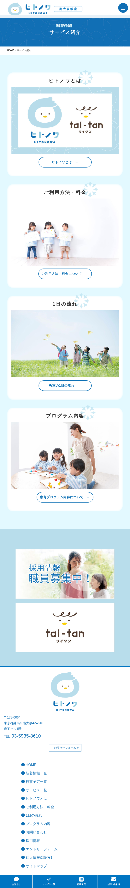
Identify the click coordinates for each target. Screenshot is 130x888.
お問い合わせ (34, 832)
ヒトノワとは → (65, 162)
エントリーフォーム (39, 849)
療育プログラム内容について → (65, 497)
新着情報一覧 (34, 773)
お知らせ (16, 881)
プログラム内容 (36, 824)
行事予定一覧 (34, 782)
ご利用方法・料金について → (65, 273)
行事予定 (81, 881)
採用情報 (30, 841)
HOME (28, 765)
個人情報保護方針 (37, 858)
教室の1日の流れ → (65, 385)
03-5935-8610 (26, 736)
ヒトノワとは (34, 799)
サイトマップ (34, 866)
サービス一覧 (34, 790)
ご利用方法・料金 (37, 807)
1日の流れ (31, 815)
